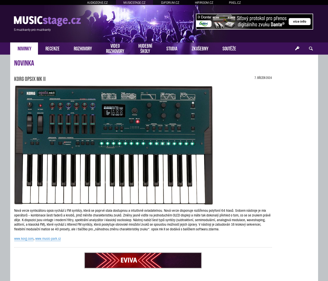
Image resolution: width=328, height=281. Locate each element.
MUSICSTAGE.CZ (134, 2)
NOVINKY (24, 48)
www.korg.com (24, 239)
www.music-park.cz (48, 239)
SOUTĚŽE (229, 48)
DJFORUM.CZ (170, 2)
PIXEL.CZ (235, 2)
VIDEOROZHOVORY (115, 48)
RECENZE (52, 48)
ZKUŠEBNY (200, 48)
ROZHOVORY (83, 48)
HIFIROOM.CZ (204, 2)
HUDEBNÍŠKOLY (145, 48)
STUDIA (172, 48)
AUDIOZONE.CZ (97, 2)
